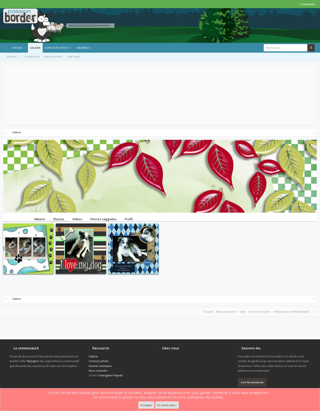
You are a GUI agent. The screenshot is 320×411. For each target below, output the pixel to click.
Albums (39, 219)
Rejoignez (33, 361)
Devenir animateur (100, 366)
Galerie (35, 48)
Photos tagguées (103, 219)
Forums (17, 48)
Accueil (208, 311)
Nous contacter (226, 311)
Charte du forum (259, 311)
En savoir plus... (167, 405)
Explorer (13, 57)
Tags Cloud (73, 56)
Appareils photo (53, 56)
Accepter (146, 405)
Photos (58, 219)
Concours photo (57, 48)
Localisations (32, 56)
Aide (242, 311)
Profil (129, 219)
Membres (83, 48)
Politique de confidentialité (291, 311)
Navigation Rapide (111, 375)
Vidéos (77, 219)
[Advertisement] (160, 94)
